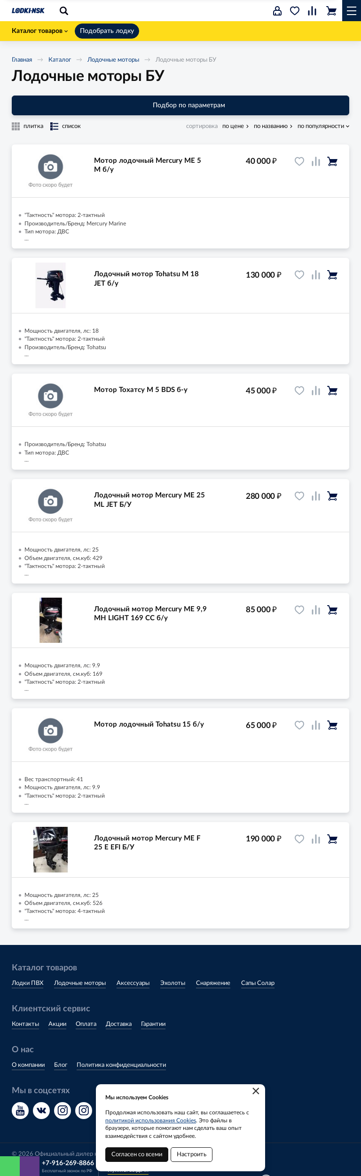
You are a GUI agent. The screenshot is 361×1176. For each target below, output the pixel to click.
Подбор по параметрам (180, 105)
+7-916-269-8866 (68, 1163)
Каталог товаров (40, 31)
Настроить (191, 1155)
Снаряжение (213, 983)
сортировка (202, 126)
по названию (271, 126)
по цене (233, 126)
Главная (22, 60)
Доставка (119, 1024)
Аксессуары (133, 983)
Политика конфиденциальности (121, 1065)
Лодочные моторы (113, 60)
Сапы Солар (258, 983)
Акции (57, 1024)
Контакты (25, 1024)
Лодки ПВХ (27, 983)
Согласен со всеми (136, 1155)
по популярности (321, 126)
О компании (28, 1065)
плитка (33, 126)
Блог (60, 1065)
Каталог (59, 60)
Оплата (86, 1024)
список (71, 126)
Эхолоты (172, 983)
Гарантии (153, 1024)
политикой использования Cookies (150, 1120)
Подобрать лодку (107, 31)
